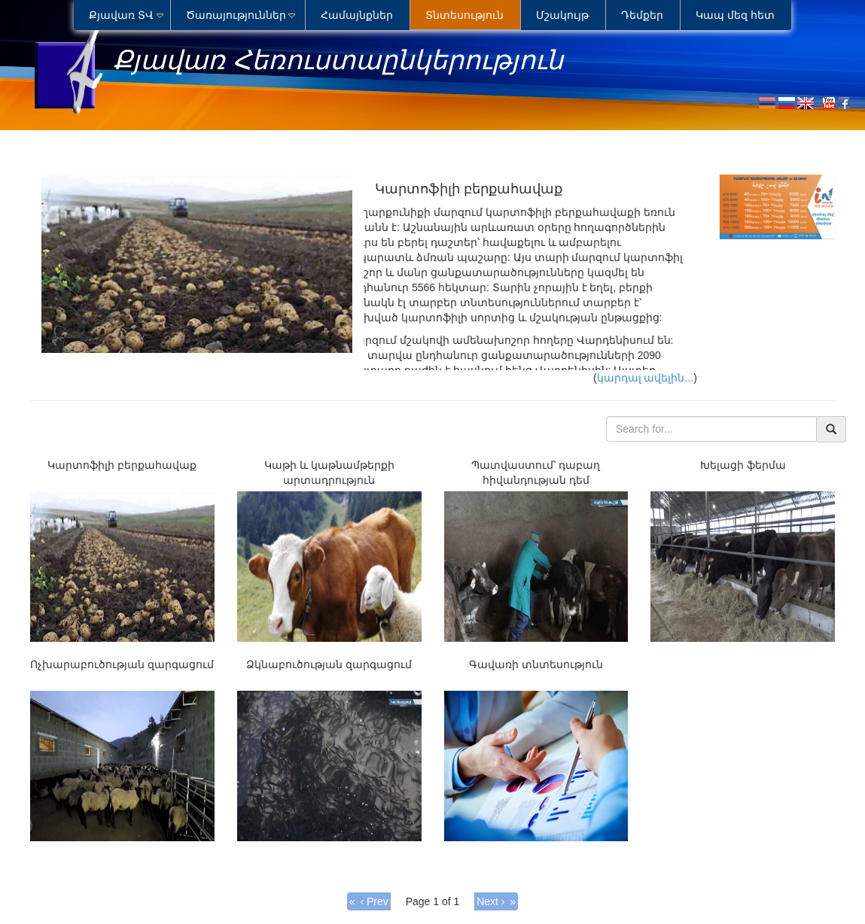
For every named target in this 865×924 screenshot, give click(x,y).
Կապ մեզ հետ (735, 15)
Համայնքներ (357, 15)
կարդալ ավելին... (645, 378)
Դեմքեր (642, 15)
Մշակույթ (562, 15)
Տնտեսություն (464, 15)
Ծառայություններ (236, 15)
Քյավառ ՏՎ (121, 15)
